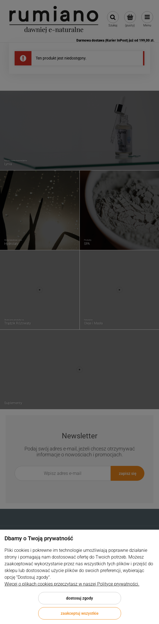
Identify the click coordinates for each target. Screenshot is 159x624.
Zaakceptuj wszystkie (80, 613)
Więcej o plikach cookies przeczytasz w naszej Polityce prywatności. (71, 584)
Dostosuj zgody (79, 598)
